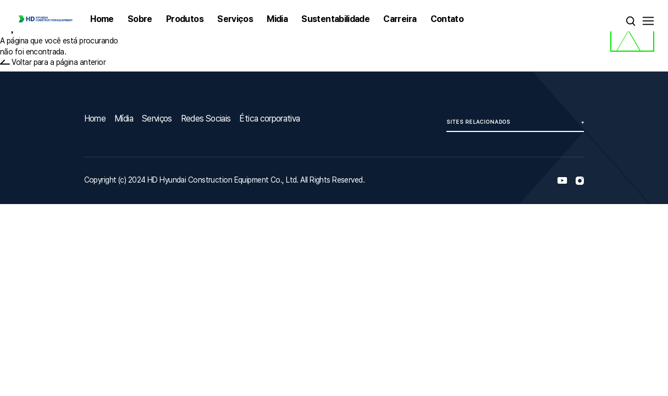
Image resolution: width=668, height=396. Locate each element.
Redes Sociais (206, 118)
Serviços (235, 19)
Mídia (123, 118)
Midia (277, 19)
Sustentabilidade (335, 19)
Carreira (399, 19)
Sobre (140, 19)
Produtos (184, 19)
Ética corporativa (269, 118)
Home (101, 19)
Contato (447, 19)
